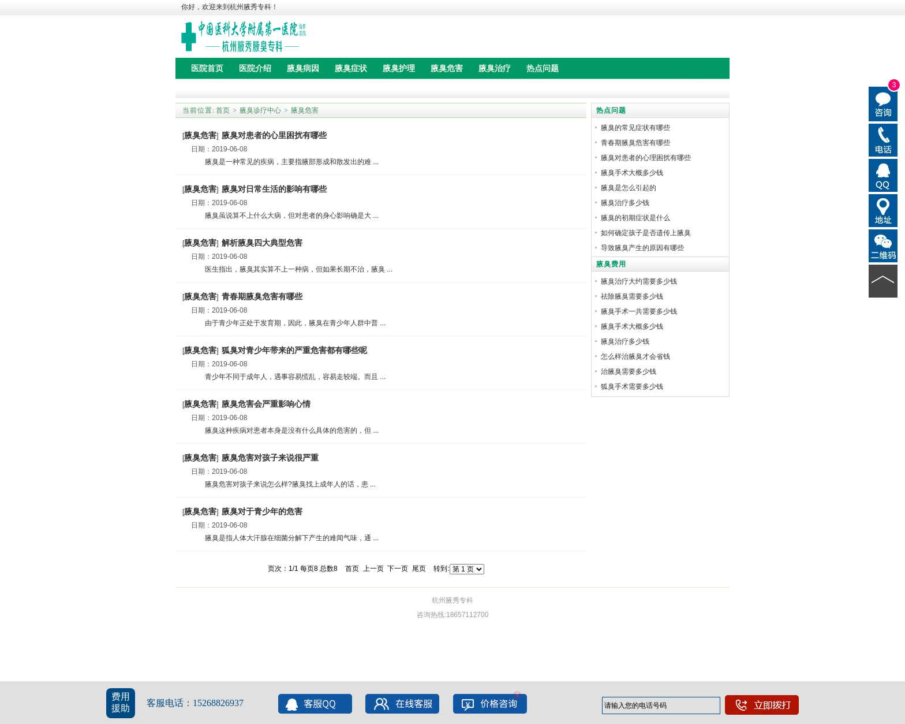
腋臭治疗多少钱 (625, 203)
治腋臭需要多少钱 (628, 371)
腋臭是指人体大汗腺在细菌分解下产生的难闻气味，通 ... (285, 538)
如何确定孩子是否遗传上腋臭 (646, 233)
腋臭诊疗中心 (260, 110)
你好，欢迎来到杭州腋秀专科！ (229, 7)
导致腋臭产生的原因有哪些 (642, 248)
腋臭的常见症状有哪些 (635, 128)
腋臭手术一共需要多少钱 (639, 311)
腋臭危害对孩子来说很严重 (270, 457)
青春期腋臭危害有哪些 (262, 296)
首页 (223, 110)
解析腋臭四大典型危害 (262, 242)
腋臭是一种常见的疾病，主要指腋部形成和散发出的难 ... (285, 162)
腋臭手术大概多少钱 (632, 173)
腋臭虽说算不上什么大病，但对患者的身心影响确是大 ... (285, 215)
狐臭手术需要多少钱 (632, 387)
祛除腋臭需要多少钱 (632, 296)
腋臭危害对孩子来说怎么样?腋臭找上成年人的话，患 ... (283, 484)
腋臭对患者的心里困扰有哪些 (274, 135)
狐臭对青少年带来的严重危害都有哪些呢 (294, 350)
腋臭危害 (305, 110)
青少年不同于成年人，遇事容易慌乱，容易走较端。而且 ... (288, 377)
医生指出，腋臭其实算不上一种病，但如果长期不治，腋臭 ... (291, 269)
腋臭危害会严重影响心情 (266, 404)
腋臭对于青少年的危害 (262, 511)
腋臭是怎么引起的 (628, 188)
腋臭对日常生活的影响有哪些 (274, 189)
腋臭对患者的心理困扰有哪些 (646, 158)
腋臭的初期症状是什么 (635, 218)
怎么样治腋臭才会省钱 (635, 356)
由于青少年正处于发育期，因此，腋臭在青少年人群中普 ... (288, 323)
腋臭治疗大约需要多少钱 (639, 281)
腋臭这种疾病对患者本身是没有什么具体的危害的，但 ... (285, 430)
